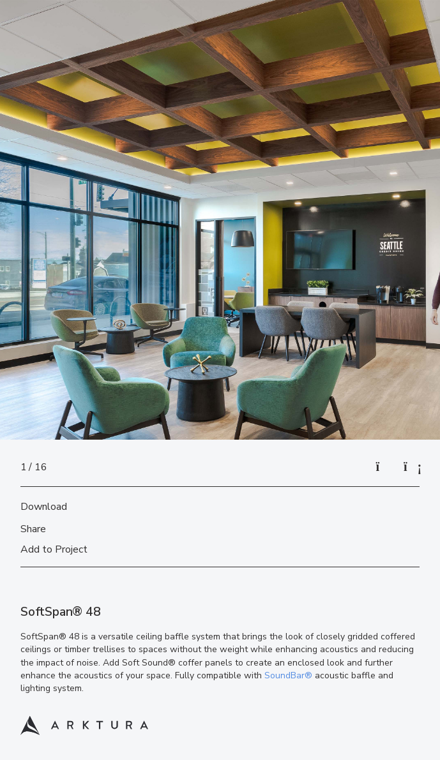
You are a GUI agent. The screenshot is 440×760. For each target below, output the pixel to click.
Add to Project (53, 549)
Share (33, 529)
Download (43, 507)
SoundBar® (288, 675)
